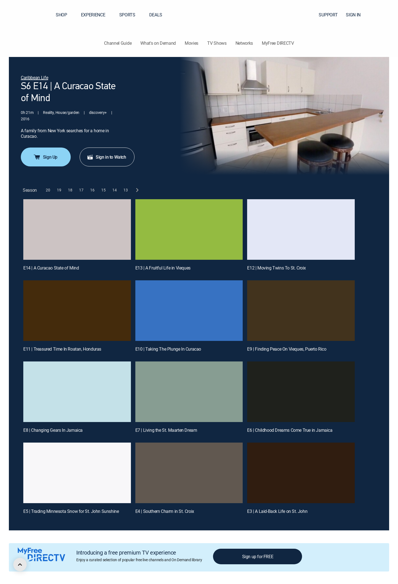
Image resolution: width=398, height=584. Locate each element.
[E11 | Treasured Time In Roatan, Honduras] (77, 310)
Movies (191, 43)
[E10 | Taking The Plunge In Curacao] (189, 310)
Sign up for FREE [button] (257, 556)
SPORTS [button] (130, 15)
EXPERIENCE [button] (96, 15)
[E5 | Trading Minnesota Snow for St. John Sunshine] (77, 473)
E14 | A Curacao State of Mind (51, 268)
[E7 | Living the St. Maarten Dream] (189, 391)
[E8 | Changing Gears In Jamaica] (77, 391)
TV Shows (216, 43)
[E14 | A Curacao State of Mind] (77, 229)
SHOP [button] (65, 15)
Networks (244, 43)
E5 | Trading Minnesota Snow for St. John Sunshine (71, 511)
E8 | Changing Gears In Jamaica (53, 430)
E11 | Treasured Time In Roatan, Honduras (62, 349)
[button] (383, 14)
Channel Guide (117, 43)
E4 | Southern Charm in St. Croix (164, 511)
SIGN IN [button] (356, 15)
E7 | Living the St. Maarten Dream (166, 430)
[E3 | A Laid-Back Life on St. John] (301, 473)
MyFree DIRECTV (278, 43)
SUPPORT (328, 15)
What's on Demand (158, 43)
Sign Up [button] (45, 157)
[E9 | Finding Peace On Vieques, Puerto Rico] (301, 310)
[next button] (136, 190)
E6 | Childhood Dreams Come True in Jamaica (289, 430)
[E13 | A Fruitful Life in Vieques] (189, 229)
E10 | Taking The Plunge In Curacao (168, 349)
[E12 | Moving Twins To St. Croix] (301, 229)
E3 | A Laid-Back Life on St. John (277, 511)
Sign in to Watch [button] (106, 157)
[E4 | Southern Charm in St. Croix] (189, 473)
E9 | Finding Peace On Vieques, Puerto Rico (286, 349)
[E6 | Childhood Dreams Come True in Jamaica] (301, 391)
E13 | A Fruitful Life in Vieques (163, 268)
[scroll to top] (20, 564)
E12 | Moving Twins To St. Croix (276, 268)
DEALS (155, 15)
